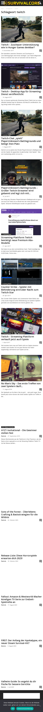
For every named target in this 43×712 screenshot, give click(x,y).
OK (13, 708)
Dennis (3, 646)
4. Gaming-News (6, 88)
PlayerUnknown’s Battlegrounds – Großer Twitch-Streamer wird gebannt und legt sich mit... (19, 190)
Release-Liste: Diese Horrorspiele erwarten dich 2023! (19, 557)
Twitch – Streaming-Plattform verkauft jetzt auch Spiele (17, 338)
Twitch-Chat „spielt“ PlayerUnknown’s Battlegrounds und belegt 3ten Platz (21, 141)
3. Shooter (5, 41)
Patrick (3, 436)
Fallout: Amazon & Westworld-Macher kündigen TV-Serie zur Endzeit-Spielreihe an (21, 599)
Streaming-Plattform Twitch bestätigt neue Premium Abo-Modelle (17, 240)
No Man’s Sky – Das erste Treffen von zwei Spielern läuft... (21, 385)
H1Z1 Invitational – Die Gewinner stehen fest (19, 431)
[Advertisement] (21, 465)
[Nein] (40, 706)
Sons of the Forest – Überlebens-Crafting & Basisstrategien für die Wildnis (19, 514)
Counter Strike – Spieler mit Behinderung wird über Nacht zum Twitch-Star (19, 290)
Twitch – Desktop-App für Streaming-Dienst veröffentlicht (21, 93)
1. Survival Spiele (6, 380)
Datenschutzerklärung (24, 708)
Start (2, 8)
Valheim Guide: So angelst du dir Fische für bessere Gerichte (18, 683)
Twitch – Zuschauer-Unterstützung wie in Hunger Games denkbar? (20, 46)
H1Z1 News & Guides (8, 427)
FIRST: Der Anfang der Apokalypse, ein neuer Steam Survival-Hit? (21, 642)
